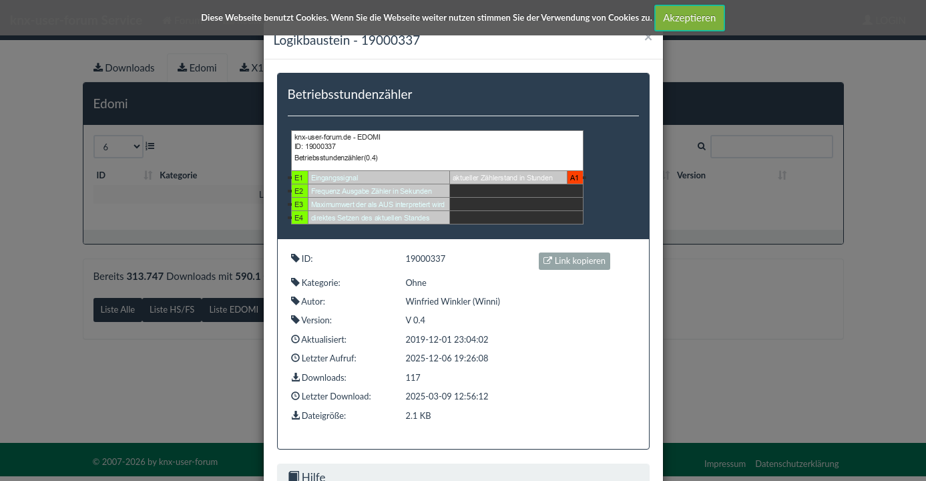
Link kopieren (574, 260)
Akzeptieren (689, 17)
